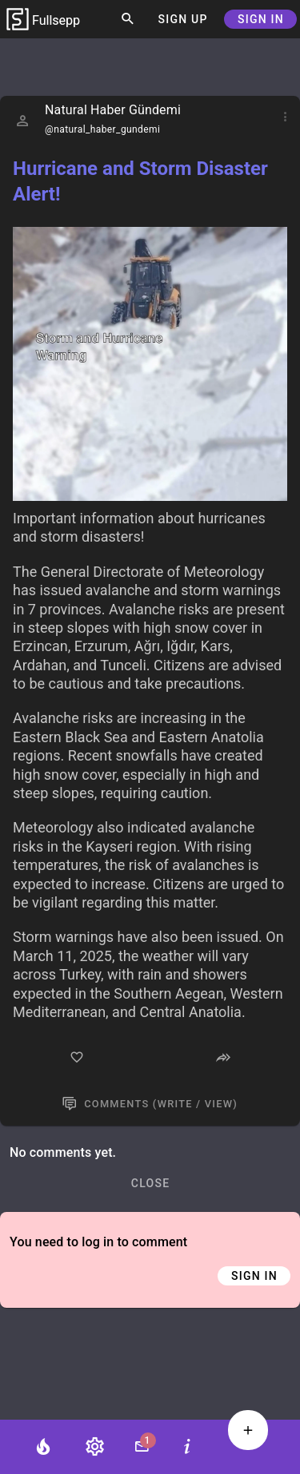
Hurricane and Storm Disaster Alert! (140, 181)
